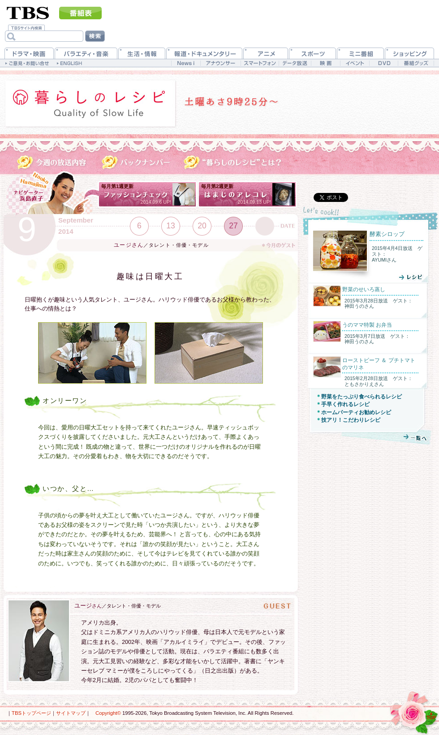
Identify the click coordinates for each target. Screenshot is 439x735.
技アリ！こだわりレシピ (350, 420)
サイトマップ (71, 713)
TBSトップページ (31, 713)
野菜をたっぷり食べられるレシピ (361, 396)
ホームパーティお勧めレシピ (356, 412)
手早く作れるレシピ (345, 404)
